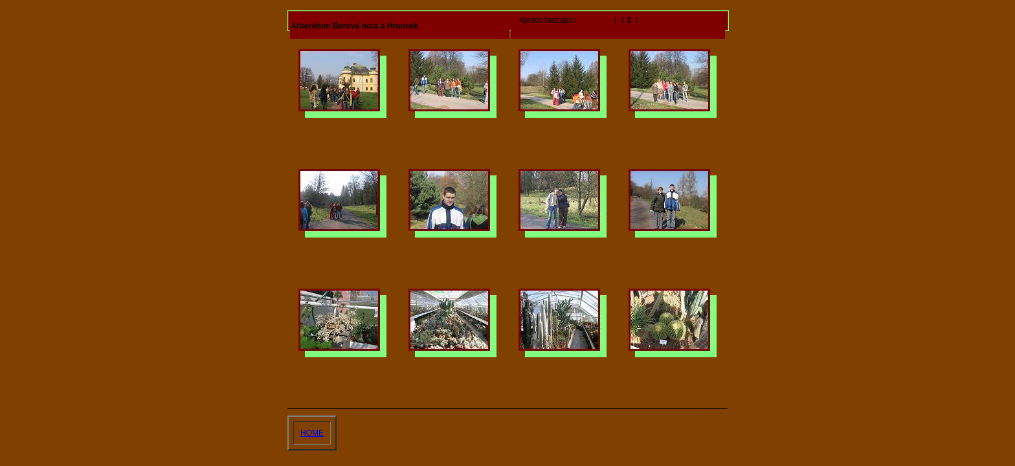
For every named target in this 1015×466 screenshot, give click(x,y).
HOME (312, 433)
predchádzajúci (548, 20)
